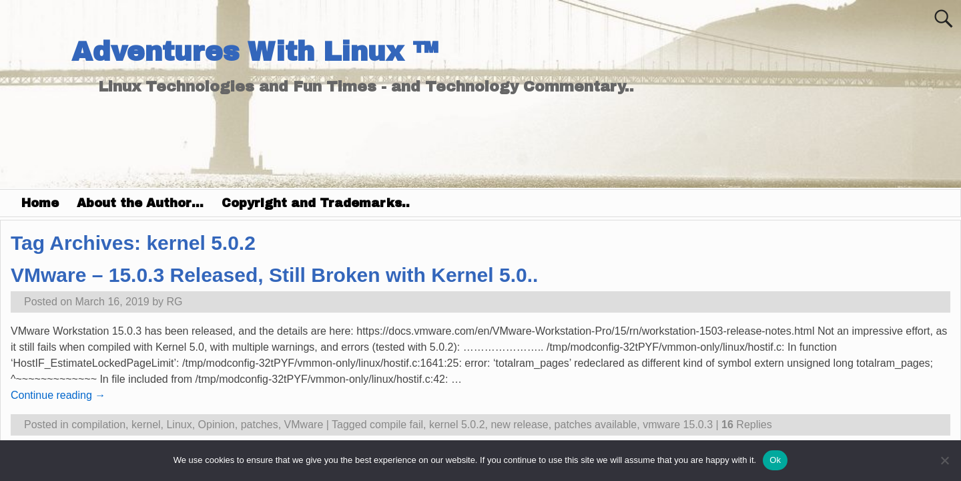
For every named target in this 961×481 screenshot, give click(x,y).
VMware (304, 424)
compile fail (396, 424)
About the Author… (140, 203)
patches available (596, 424)
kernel (146, 424)
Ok (775, 460)
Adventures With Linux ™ (254, 52)
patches (259, 424)
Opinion (216, 424)
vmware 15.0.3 (678, 424)
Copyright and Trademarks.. (316, 203)
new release (519, 424)
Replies (746, 424)
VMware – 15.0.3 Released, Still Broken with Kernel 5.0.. (274, 275)
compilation (98, 424)
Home (40, 203)
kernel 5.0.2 (457, 424)
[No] (944, 460)
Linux (179, 424)
